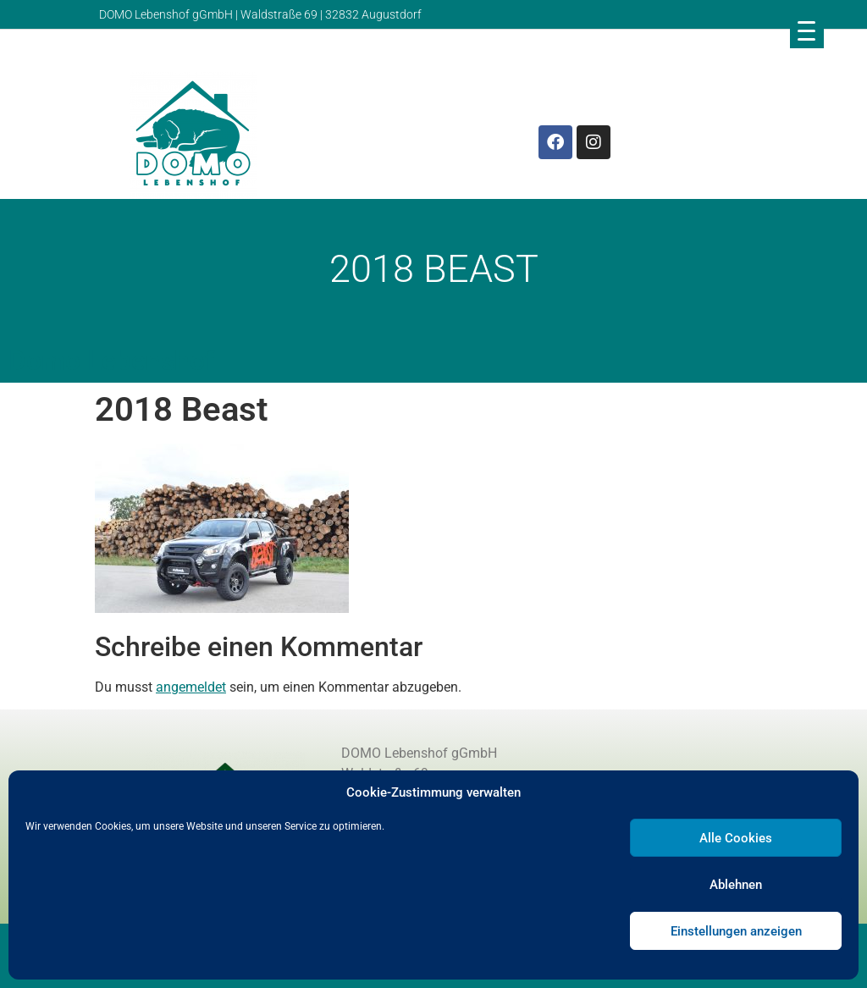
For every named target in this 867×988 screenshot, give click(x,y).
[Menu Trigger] (807, 30)
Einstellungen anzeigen (736, 931)
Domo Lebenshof (111, 361)
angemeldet (191, 687)
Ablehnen (736, 884)
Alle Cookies (735, 838)
